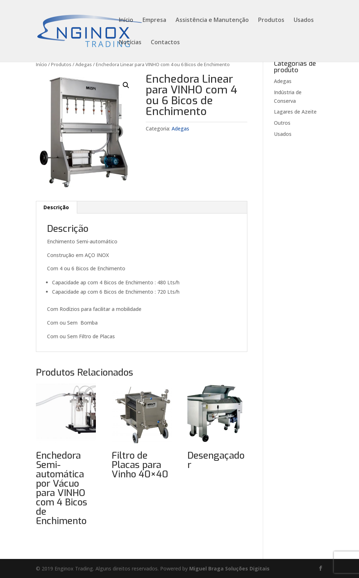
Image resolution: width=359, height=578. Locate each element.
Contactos (165, 43)
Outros (282, 122)
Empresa (154, 20)
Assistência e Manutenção (212, 20)
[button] (126, 85)
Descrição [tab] (56, 207)
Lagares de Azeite (295, 111)
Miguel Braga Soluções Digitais (229, 568)
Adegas (83, 64)
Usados (304, 20)
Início (126, 20)
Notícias (130, 43)
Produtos (271, 20)
